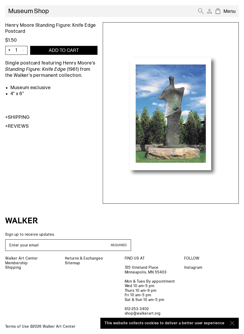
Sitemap (72, 263)
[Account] (209, 11)
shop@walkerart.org (143, 313)
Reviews (17, 126)
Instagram (193, 267)
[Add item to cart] (63, 50)
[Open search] (201, 11)
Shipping (17, 117)
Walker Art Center (21, 258)
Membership (16, 263)
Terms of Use (17, 326)
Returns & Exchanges (84, 258)
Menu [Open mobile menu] (230, 11)
